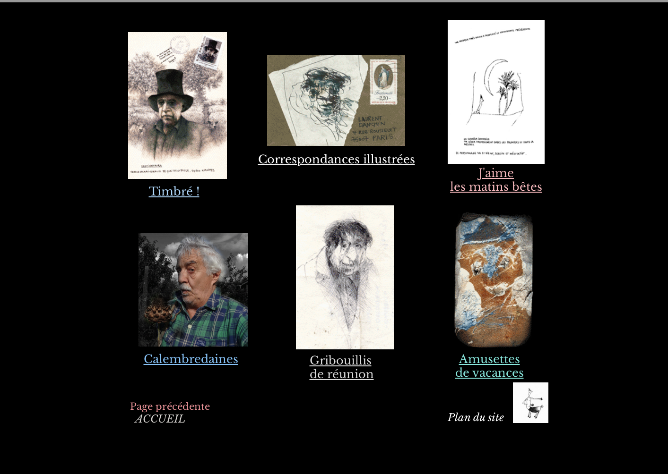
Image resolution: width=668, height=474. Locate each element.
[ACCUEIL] (160, 419)
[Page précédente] (170, 406)
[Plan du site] (476, 418)
